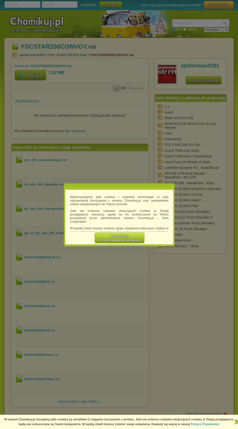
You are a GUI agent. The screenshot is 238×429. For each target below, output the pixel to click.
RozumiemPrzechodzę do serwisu (120, 238)
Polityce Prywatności (205, 424)
